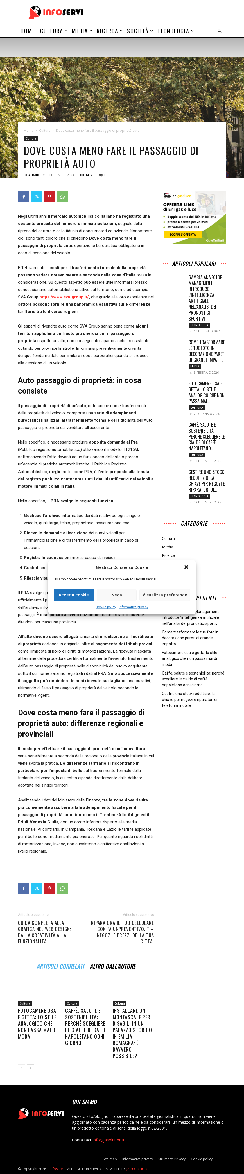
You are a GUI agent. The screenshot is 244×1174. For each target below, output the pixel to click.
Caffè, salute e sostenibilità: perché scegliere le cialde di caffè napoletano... (207, 436)
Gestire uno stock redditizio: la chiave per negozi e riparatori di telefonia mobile (189, 699)
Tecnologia (175, 31)
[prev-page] (21, 1067)
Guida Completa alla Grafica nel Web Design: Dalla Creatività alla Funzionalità (44, 932)
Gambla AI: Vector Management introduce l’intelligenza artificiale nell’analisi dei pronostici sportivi (206, 298)
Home (28, 31)
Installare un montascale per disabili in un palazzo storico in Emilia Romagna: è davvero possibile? (132, 1033)
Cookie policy (106, 607)
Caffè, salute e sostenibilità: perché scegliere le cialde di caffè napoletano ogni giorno (85, 1026)
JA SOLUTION (136, 1168)
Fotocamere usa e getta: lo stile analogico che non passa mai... (207, 392)
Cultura (54, 31)
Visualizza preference (165, 595)
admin (34, 175)
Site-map (110, 1159)
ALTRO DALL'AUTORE (112, 965)
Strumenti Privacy (172, 1159)
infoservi (57, 1168)
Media (82, 31)
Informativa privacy (133, 607)
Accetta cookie (73, 595)
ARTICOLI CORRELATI (60, 965)
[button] (187, 567)
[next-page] (30, 1067)
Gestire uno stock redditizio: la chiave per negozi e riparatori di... (207, 481)
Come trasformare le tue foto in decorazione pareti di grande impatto (207, 351)
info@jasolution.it (109, 1140)
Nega (116, 595)
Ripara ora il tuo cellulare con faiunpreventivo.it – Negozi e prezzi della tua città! (122, 932)
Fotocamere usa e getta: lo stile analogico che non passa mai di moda (37, 1023)
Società (140, 31)
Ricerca (110, 31)
